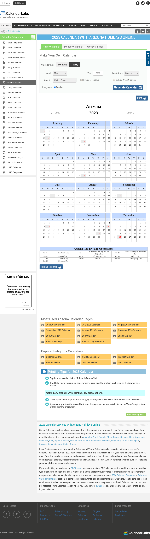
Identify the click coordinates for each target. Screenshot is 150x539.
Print (139, 98)
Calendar (82, 515)
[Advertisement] (18, 224)
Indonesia (43, 441)
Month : (49, 73)
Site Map (44, 519)
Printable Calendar (16, 112)
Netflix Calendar (14, 162)
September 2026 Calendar (58, 330)
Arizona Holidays (54, 341)
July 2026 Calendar (91, 325)
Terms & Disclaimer (64, 515)
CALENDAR (6, 25)
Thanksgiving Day (135, 259)
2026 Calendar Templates (123, 475)
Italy (51, 441)
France (116, 437)
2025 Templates (14, 172)
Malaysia (65, 441)
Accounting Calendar (17, 132)
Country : (48, 80)
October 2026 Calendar (92, 330)
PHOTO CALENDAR (42, 25)
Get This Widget (28, 310)
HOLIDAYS (73, 25)
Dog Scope (120, 515)
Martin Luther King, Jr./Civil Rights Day (99, 253)
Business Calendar (16, 142)
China (109, 437)
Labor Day (135, 256)
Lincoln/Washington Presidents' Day (135, 253)
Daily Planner (13, 67)
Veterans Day (99, 259)
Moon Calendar (14, 92)
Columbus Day (63, 259)
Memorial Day (63, 256)
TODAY (83, 25)
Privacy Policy (61, 511)
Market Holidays (15, 157)
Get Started (19, 3)
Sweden (43, 444)
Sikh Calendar (124, 362)
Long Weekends (14, 87)
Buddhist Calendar (54, 357)
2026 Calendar (14, 48)
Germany (124, 437)
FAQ (42, 511)
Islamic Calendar (126, 357)
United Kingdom (54, 444)
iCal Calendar (13, 72)
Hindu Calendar (53, 362)
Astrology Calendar (16, 53)
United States (69, 444)
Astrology (82, 511)
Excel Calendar (14, 107)
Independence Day (99, 256)
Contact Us (45, 515)
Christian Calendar (90, 357)
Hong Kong (134, 437)
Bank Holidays (14, 152)
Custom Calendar (15, 77)
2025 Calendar (14, 167)
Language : (47, 87)
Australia (87, 437)
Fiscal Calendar (14, 137)
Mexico (73, 441)
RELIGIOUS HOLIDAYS (23, 25)
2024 (129, 112)
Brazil (95, 437)
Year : (90, 73)
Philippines (96, 441)
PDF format (76, 468)
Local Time (83, 519)
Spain (136, 441)
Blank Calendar (14, 62)
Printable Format (49, 266)
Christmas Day (63, 261)
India (142, 437)
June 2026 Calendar (55, 325)
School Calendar (15, 122)
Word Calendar (14, 102)
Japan (57, 441)
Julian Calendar (14, 147)
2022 (57, 112)
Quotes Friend (121, 511)
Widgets (96, 511)
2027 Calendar (89, 336)
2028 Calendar (125, 336)
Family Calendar (15, 127)
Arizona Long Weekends (93, 341)
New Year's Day (63, 253)
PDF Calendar (13, 97)
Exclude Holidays (89, 80)
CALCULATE (94, 25)
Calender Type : (48, 65)
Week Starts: (118, 73)
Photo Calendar (14, 117)
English (59, 87)
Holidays (97, 519)
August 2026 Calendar (128, 325)
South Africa (127, 441)
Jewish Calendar (90, 362)
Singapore (116, 441)
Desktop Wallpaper (16, 57)
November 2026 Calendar (129, 330)
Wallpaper (97, 515)
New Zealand (84, 441)
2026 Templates (14, 43)
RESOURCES (107, 25)
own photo (101, 486)
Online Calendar (14, 31)
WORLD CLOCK (59, 25)
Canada (102, 437)
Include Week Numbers (123, 80)
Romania (106, 441)
